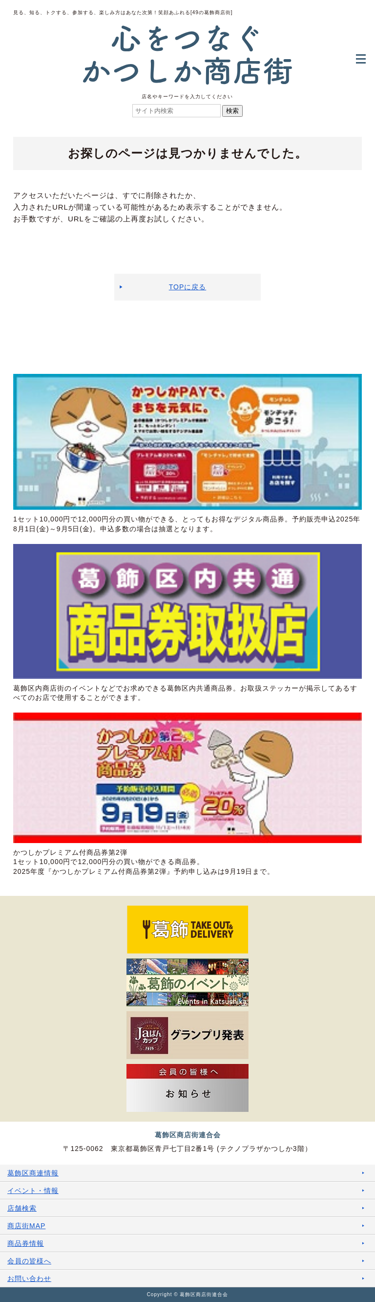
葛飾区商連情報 (33, 1173)
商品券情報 (25, 1243)
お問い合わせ (29, 1278)
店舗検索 (22, 1208)
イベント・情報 (33, 1190)
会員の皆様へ (29, 1261)
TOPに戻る (188, 287)
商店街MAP (26, 1226)
